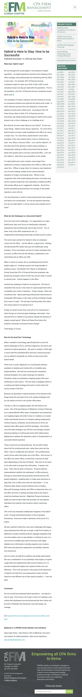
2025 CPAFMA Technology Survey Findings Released (64, 54)
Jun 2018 (60, 121)
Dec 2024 (60, 75)
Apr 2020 (71, 104)
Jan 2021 (60, 97)
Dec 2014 (60, 160)
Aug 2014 (60, 165)
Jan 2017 (71, 136)
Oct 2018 (60, 116)
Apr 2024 (71, 75)
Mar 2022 (71, 84)
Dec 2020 (71, 97)
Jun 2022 (60, 84)
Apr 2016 (71, 145)
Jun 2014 (60, 167)
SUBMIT (69, 691)
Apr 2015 (60, 155)
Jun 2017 (60, 131)
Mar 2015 (71, 155)
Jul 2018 (71, 119)
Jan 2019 (60, 114)
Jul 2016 (71, 143)
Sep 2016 (71, 140)
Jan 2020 (60, 106)
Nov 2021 (71, 87)
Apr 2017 (60, 133)
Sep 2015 (60, 153)
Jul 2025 (60, 72)
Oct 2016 (60, 140)
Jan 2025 (71, 72)
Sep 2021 (60, 89)
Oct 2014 (60, 162)
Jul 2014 (71, 165)
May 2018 (71, 121)
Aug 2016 (60, 143)
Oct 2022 (60, 82)
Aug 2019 (71, 109)
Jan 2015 (71, 157)
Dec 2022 (60, 80)
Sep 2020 (71, 99)
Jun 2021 (60, 92)
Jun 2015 (71, 153)
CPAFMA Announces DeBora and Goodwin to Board (65, 39)
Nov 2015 (60, 150)
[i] (13, 95)
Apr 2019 (71, 111)
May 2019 (60, 111)
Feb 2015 (60, 157)
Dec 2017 (71, 126)
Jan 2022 (60, 87)
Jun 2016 (60, 145)
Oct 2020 (60, 99)
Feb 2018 (71, 123)
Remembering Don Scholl (66, 60)
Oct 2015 (71, 150)
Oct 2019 (60, 109)
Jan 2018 (60, 126)
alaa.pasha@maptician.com (14, 640)
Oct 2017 (60, 128)
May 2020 (60, 104)
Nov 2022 (71, 80)
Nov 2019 (71, 106)
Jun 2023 (71, 77)
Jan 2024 (60, 77)
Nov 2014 (71, 160)
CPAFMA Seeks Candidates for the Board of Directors (66, 30)
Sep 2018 (71, 116)
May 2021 (71, 92)
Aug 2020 (60, 102)
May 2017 (71, 131)
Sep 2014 (71, 162)
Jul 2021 (71, 89)
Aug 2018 (60, 119)
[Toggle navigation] (75, 7)
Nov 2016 (71, 138)
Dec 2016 (60, 138)
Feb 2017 (60, 136)
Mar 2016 (60, 148)
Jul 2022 (71, 82)
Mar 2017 (71, 133)
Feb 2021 (71, 94)
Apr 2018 (60, 123)
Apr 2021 (60, 94)
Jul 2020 (71, 102)
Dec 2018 (71, 114)
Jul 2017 (71, 128)
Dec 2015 (71, 148)
